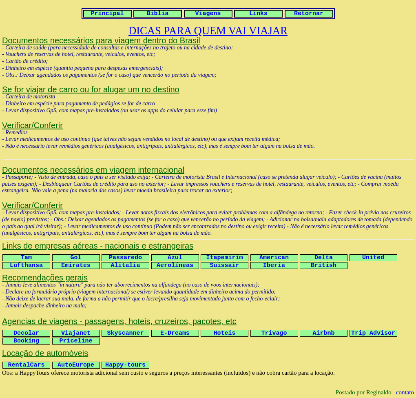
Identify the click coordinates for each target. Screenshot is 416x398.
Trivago (274, 333)
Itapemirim (224, 257)
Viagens (208, 13)
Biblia (157, 13)
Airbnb (323, 333)
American (274, 257)
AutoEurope (76, 365)
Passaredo (125, 257)
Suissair (224, 265)
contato (405, 392)
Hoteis (224, 333)
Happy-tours (125, 365)
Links (258, 13)
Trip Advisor (373, 333)
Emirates (76, 265)
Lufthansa (26, 265)
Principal (107, 13)
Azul (175, 257)
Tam (26, 257)
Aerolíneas (175, 265)
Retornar (308, 13)
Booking (26, 341)
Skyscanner (125, 333)
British (323, 265)
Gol (75, 257)
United (373, 257)
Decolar (26, 333)
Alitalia (125, 265)
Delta (323, 257)
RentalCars (26, 365)
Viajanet (76, 333)
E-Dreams (175, 333)
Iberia (274, 265)
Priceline (75, 341)
